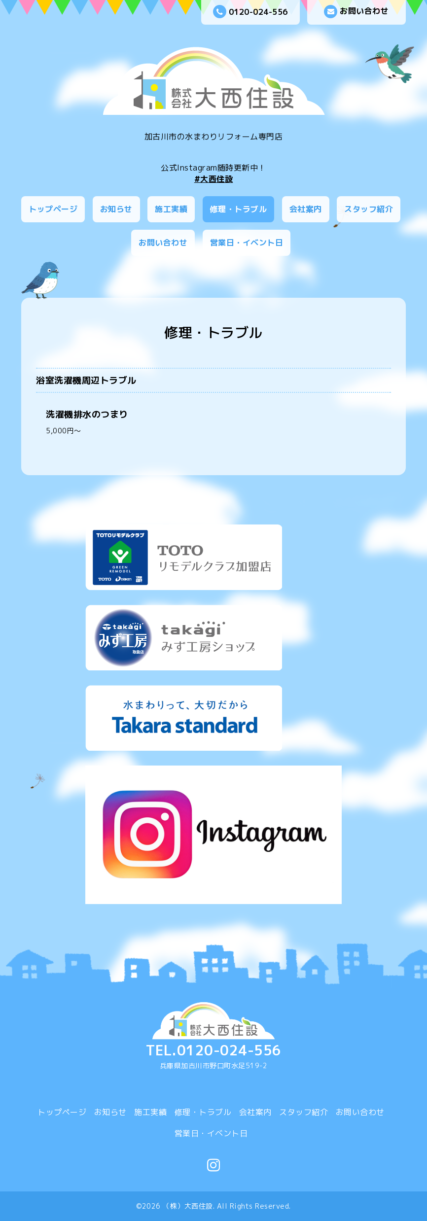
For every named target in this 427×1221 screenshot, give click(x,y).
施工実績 (171, 209)
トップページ (53, 209)
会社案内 (305, 209)
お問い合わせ (356, 11)
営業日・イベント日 (247, 242)
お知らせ (116, 209)
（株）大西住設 (188, 1206)
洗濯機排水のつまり (87, 414)
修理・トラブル (238, 209)
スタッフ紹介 (368, 209)
